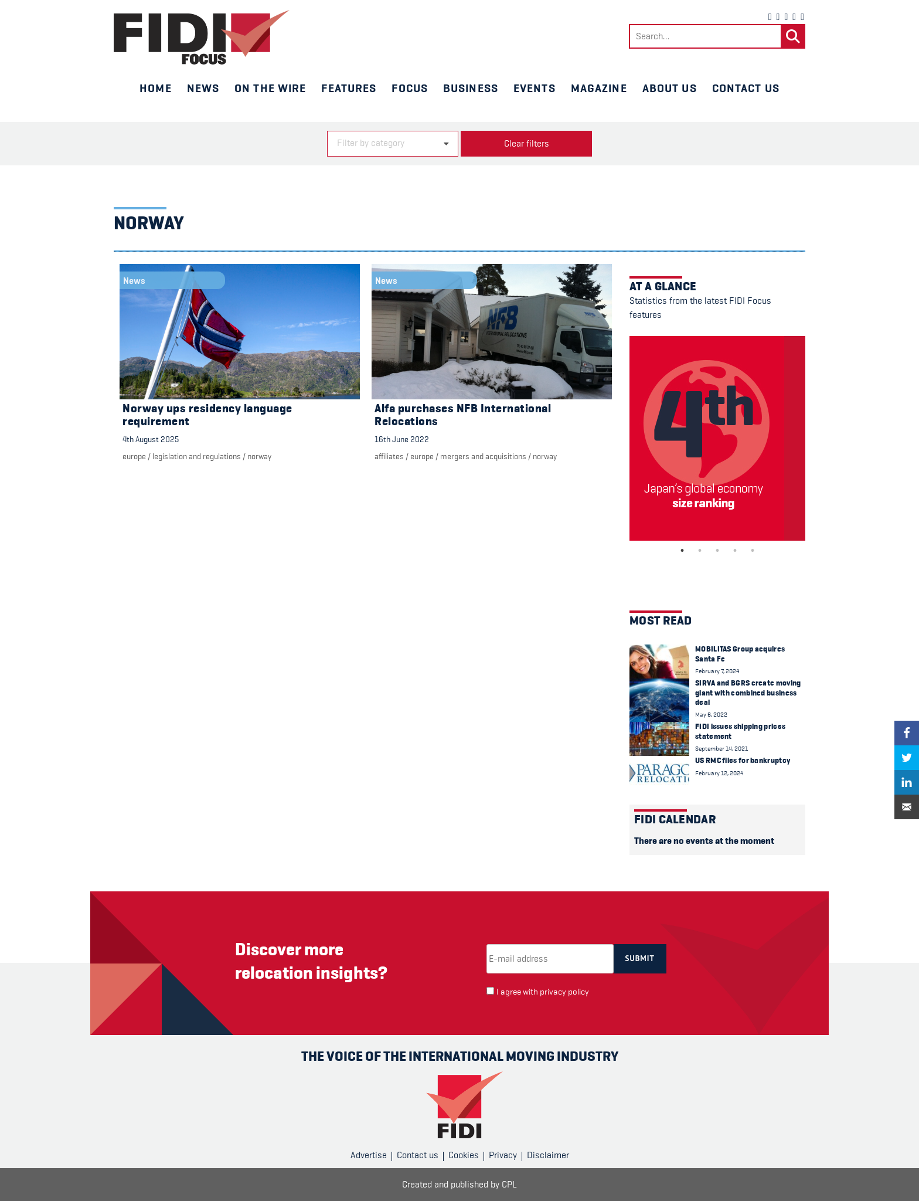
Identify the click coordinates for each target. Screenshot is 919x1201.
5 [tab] (752, 551)
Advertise (368, 1155)
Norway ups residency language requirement (207, 415)
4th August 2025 (150, 439)
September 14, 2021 (721, 748)
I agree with (542, 992)
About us (669, 88)
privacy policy (564, 992)
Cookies (463, 1155)
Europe (134, 456)
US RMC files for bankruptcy (742, 760)
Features (348, 88)
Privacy (503, 1155)
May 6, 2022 (711, 714)
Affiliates (389, 456)
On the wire (270, 88)
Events (534, 88)
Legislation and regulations (196, 456)
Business (470, 88)
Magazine (599, 88)
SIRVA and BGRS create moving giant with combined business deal (748, 692)
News (203, 88)
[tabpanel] (717, 438)
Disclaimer (548, 1155)
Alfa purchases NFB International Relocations (463, 415)
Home (155, 88)
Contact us (746, 88)
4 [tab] (735, 551)
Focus (410, 88)
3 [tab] (717, 551)
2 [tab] (700, 551)
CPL (509, 1184)
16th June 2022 (402, 439)
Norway (259, 456)
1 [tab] (682, 551)
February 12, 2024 (719, 773)
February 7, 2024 (717, 671)
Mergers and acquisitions (483, 456)
